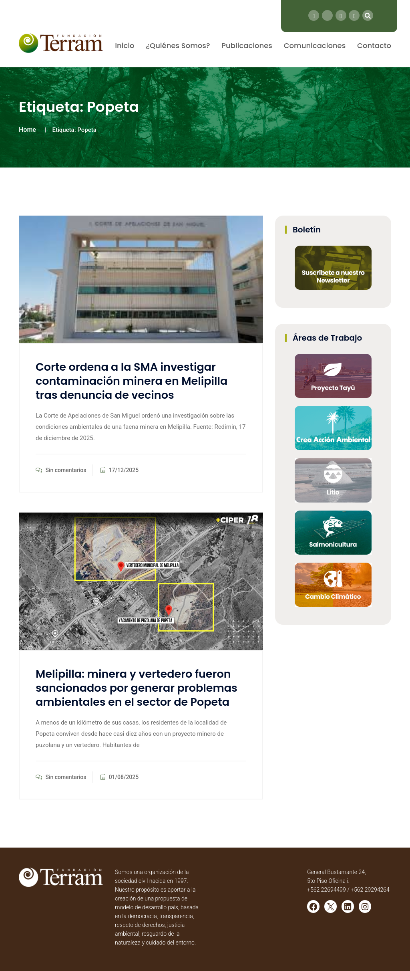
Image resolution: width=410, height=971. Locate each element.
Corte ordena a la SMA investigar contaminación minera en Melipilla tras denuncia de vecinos (131, 380)
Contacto (374, 45)
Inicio (124, 45)
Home (27, 129)
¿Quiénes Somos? (178, 45)
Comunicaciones (315, 45)
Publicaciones (246, 45)
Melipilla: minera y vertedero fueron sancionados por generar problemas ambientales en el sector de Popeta (136, 687)
